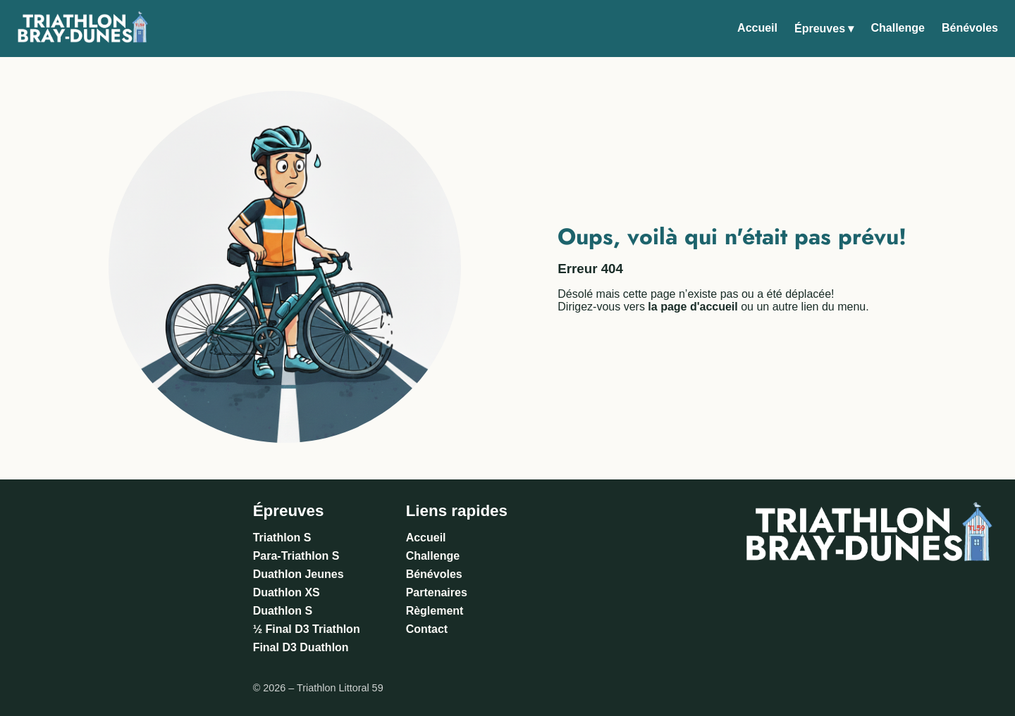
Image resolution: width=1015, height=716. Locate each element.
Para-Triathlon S (296, 556)
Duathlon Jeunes (298, 574)
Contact (427, 629)
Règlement (435, 611)
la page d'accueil (692, 307)
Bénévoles (970, 28)
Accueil (757, 28)
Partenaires (436, 592)
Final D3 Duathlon (301, 647)
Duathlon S (282, 611)
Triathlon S (282, 538)
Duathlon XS (286, 592)
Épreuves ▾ (824, 28)
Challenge (897, 28)
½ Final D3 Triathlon (306, 629)
